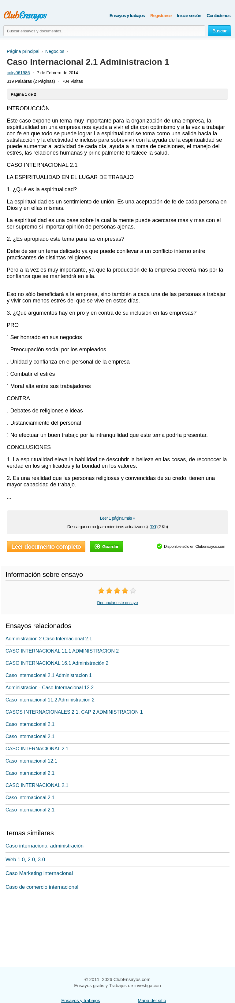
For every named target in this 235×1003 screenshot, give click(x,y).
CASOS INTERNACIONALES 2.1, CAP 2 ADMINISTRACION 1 (74, 712)
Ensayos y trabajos (127, 15)
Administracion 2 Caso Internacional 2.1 (49, 638)
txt (153, 526)
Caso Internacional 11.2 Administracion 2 (50, 699)
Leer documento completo (46, 546)
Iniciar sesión (189, 15)
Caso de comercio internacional (42, 887)
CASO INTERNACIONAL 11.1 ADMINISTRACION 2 (62, 650)
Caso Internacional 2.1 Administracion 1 (49, 675)
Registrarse (160, 15)
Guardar (106, 546)
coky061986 (18, 72)
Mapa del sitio (152, 1000)
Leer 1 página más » (117, 518)
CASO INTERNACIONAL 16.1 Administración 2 (57, 663)
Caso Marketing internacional (39, 873)
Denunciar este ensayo (117, 602)
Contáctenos (218, 15)
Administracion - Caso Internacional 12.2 (50, 687)
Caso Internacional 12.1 (31, 760)
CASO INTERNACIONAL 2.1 (37, 748)
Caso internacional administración (45, 846)
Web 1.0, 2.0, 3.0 (25, 859)
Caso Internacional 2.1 (30, 724)
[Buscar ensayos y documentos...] (104, 30)
